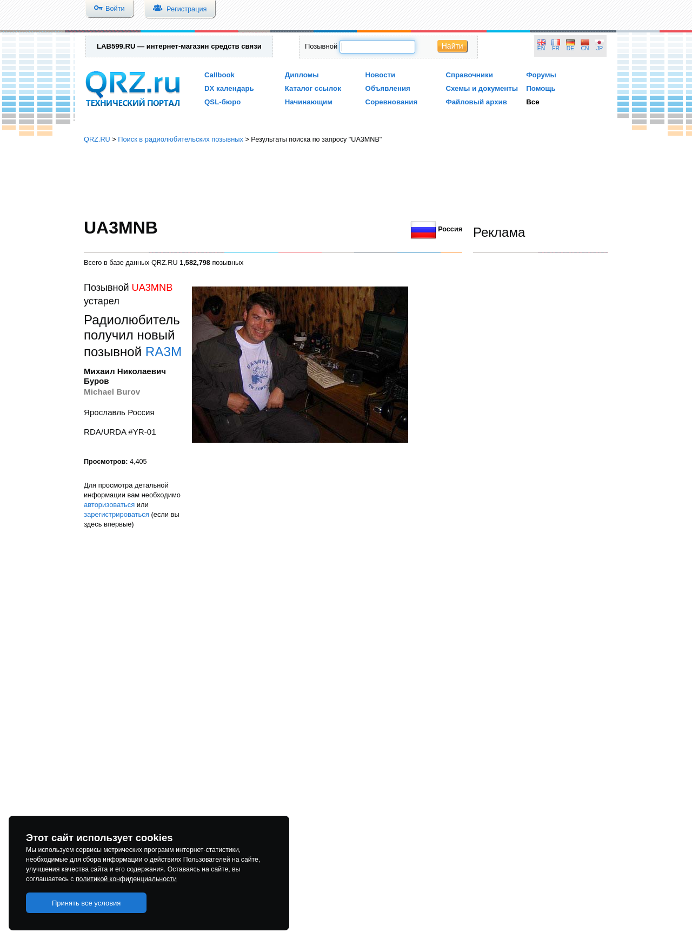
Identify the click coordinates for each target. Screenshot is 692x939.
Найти (452, 46)
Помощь (541, 88)
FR (556, 48)
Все (532, 102)
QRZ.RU (97, 139)
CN (585, 48)
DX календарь (229, 88)
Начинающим (308, 102)
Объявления (387, 88)
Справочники (469, 75)
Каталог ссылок (313, 88)
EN (541, 48)
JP (599, 48)
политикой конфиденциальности (126, 879)
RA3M (163, 351)
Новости (380, 75)
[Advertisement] (346, 181)
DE (570, 48)
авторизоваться (109, 505)
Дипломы (302, 75)
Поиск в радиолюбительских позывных (180, 139)
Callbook (219, 75)
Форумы (541, 75)
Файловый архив (476, 102)
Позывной (321, 46)
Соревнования (391, 102)
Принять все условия (86, 903)
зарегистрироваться (116, 514)
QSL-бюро (222, 102)
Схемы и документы (481, 88)
